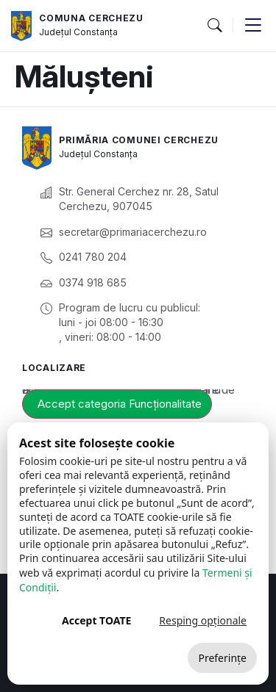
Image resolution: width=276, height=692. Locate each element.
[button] (214, 25)
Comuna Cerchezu (91, 18)
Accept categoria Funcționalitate (120, 404)
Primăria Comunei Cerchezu (139, 139)
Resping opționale (203, 620)
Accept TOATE (96, 620)
